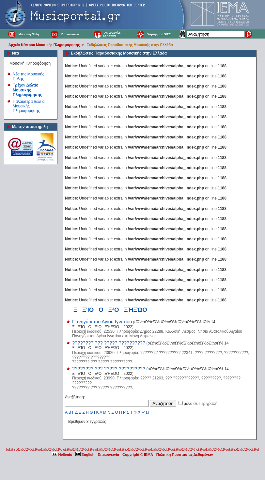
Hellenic (62, 454)
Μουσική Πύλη (28, 34)
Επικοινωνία (70, 34)
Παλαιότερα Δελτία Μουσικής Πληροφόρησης (29, 106)
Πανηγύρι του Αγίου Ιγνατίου (102, 321)
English (85, 454)
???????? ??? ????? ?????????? (108, 342)
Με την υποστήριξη (30, 126)
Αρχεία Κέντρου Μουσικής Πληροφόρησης (44, 45)
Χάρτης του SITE (158, 34)
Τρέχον (27, 90)
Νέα (15, 53)
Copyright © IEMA (137, 454)
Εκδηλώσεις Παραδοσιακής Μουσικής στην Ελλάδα (129, 45)
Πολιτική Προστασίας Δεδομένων (184, 454)
